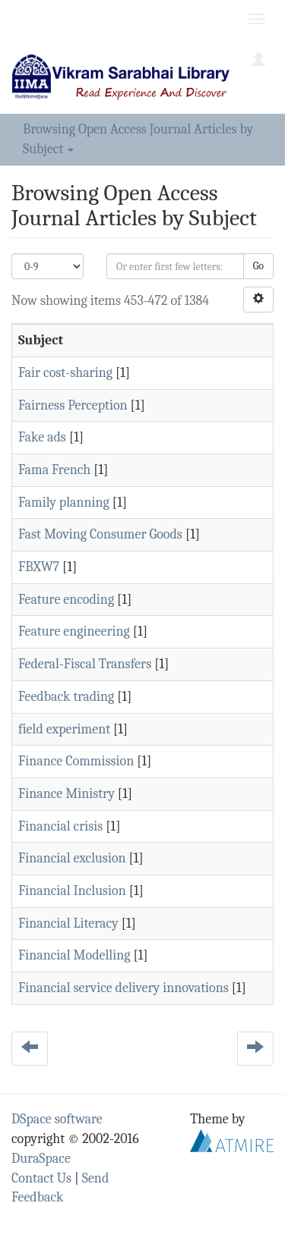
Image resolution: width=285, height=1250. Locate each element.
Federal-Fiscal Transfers (84, 664)
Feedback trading (66, 697)
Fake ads (42, 437)
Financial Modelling (74, 955)
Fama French (54, 470)
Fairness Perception (73, 405)
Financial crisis (60, 826)
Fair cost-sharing (65, 373)
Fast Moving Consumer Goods (100, 534)
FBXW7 (38, 567)
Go (258, 265)
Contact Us (41, 1178)
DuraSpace (41, 1159)
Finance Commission (76, 761)
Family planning (63, 502)
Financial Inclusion (72, 891)
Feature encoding (66, 600)
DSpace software (57, 1119)
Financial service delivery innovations (123, 988)
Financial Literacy (68, 923)
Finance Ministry (66, 794)
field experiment (64, 729)
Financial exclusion (72, 858)
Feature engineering (74, 631)
